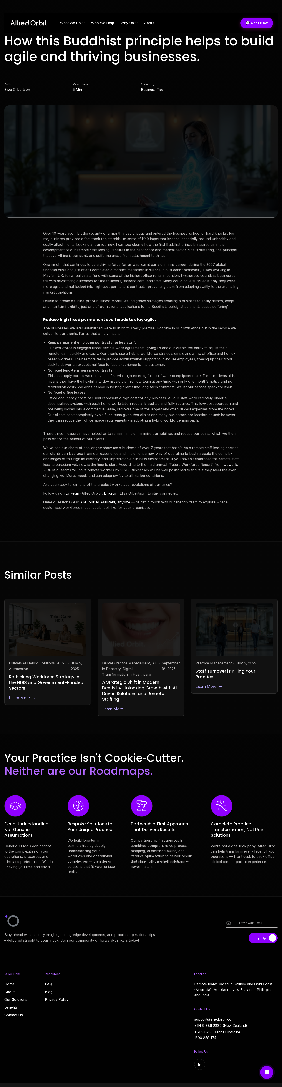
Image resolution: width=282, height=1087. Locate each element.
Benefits (11, 1007)
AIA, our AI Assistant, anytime (105, 503)
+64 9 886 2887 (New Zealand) (220, 1025)
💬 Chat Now (257, 23)
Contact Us (13, 1015)
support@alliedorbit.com (214, 1019)
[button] (72, 23)
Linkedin (72, 494)
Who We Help (102, 23)
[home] (30, 23)
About (9, 992)
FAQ (48, 984)
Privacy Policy (56, 999)
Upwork (230, 465)
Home (9, 984)
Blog (48, 992)
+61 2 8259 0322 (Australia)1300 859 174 (217, 1035)
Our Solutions (15, 999)
